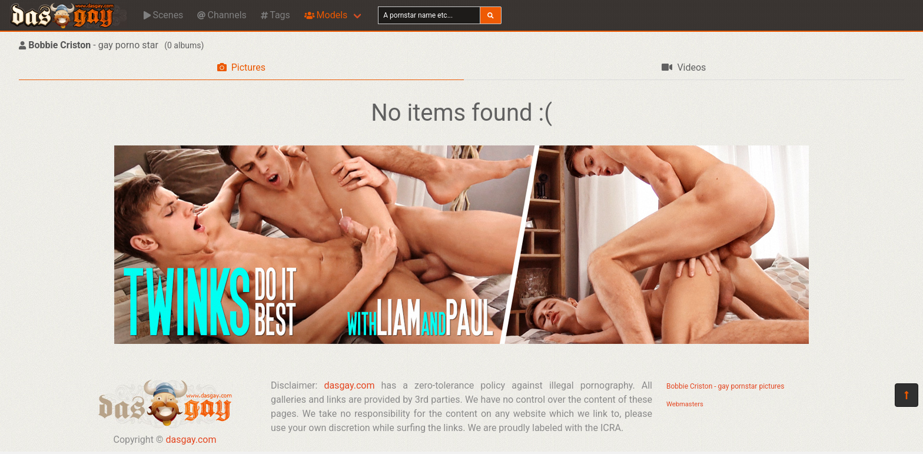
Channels (221, 15)
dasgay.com (190, 439)
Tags (275, 15)
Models (325, 15)
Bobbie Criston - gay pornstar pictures (725, 386)
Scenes (163, 15)
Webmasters (684, 404)
